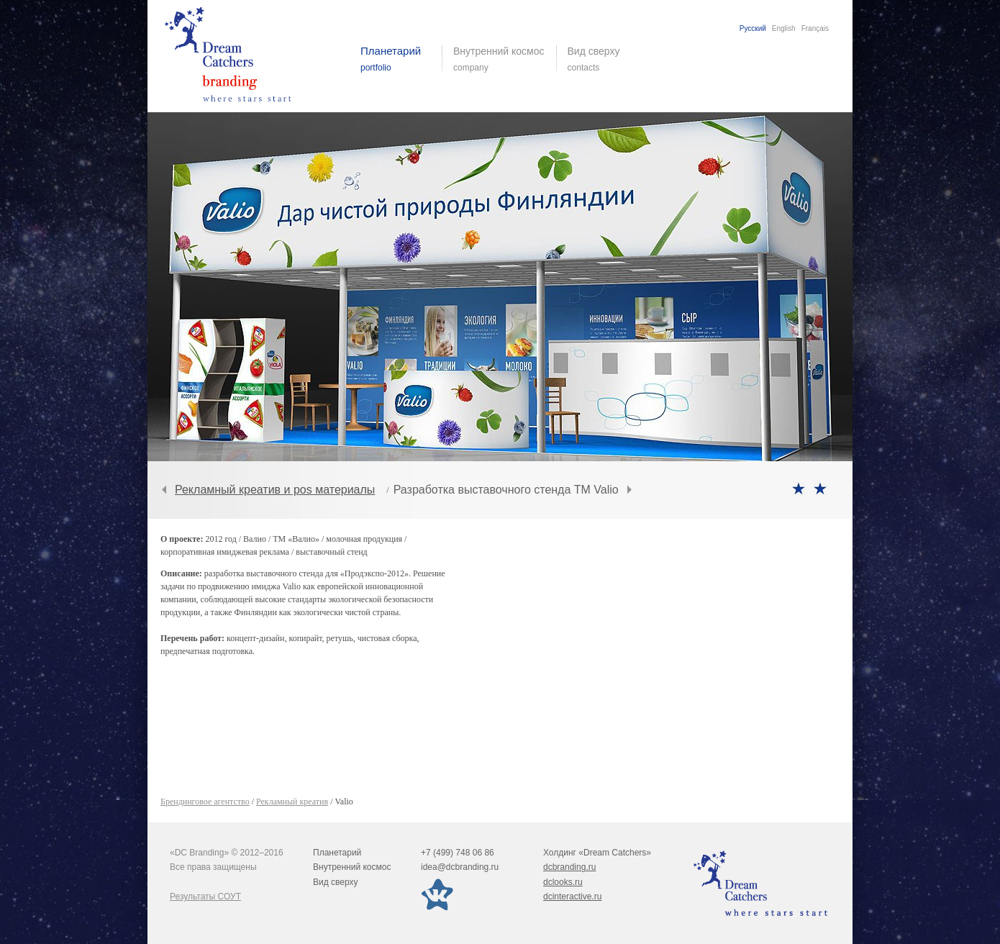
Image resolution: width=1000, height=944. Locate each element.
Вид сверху (602, 59)
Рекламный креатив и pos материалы (275, 490)
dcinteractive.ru (572, 896)
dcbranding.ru (569, 867)
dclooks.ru (563, 882)
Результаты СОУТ (205, 896)
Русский (753, 28)
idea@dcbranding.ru (460, 867)
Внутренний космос (352, 867)
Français (815, 28)
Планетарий (337, 853)
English (784, 28)
